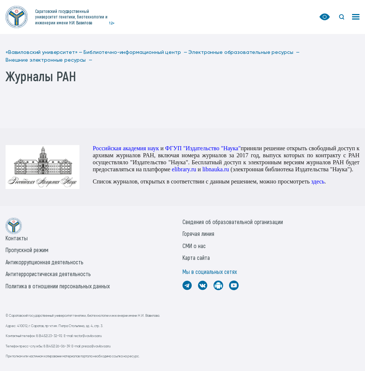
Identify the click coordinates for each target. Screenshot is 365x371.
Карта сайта (196, 257)
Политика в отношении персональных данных (58, 285)
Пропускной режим (27, 249)
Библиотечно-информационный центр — (135, 52)
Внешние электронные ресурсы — (49, 60)
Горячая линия (198, 233)
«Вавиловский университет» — (44, 52)
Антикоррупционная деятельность (44, 261)
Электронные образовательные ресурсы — (244, 52)
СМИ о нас (194, 245)
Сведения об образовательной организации (232, 221)
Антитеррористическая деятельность (48, 273)
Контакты (17, 237)
